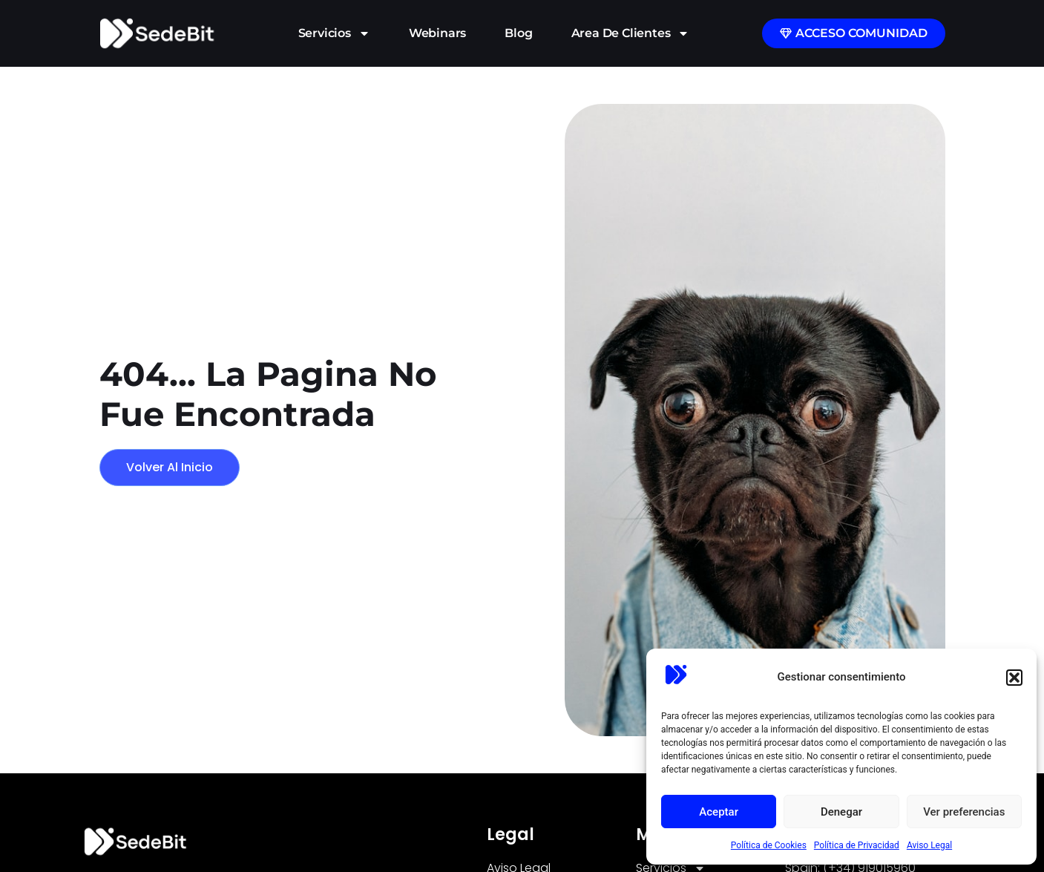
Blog (518, 33)
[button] (1014, 677)
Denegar (841, 812)
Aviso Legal (929, 845)
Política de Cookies (769, 845)
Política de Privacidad (856, 845)
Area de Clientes (630, 33)
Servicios (334, 33)
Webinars (437, 33)
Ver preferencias (964, 812)
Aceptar (718, 812)
